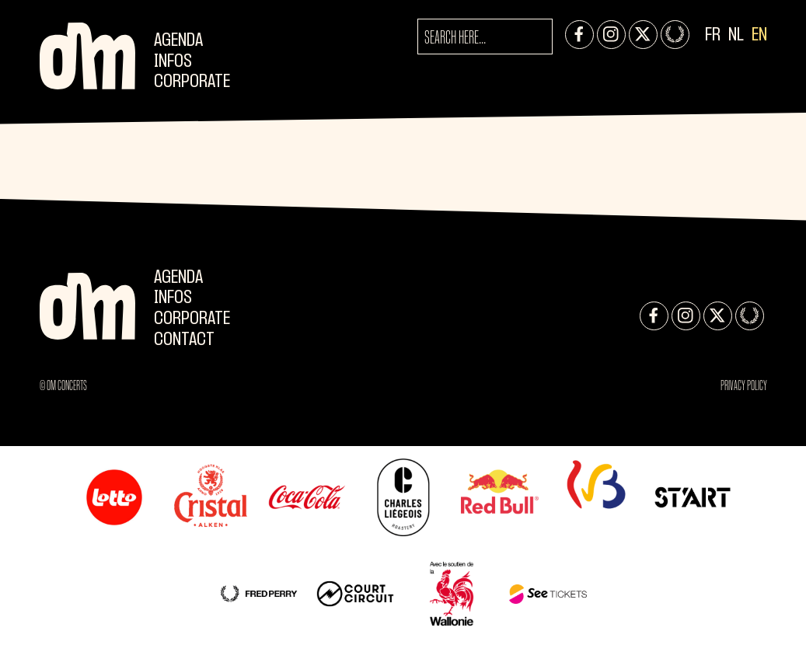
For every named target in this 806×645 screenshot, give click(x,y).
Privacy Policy (744, 385)
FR (713, 35)
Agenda (178, 41)
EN (759, 35)
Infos (173, 61)
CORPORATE (192, 82)
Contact (184, 340)
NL (736, 35)
